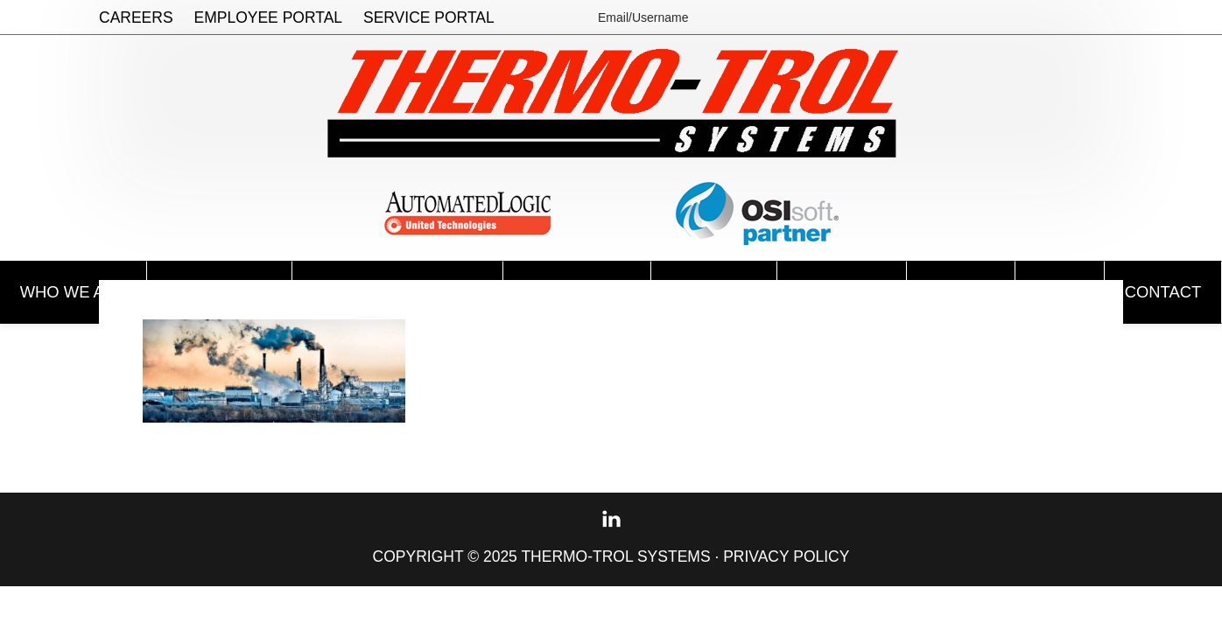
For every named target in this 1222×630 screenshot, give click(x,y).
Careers (136, 17)
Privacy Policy (786, 556)
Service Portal (429, 17)
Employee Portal (268, 17)
